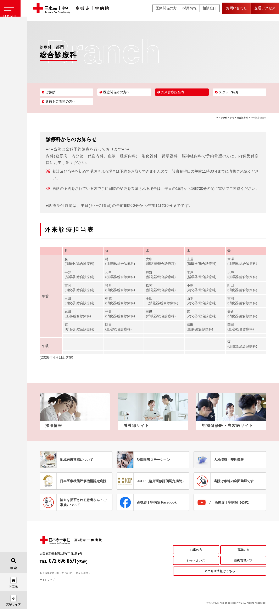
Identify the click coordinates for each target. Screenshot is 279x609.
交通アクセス (264, 10)
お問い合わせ (236, 10)
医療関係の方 (166, 10)
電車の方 (243, 549)
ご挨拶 (51, 92)
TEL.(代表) (64, 561)
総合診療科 (242, 117)
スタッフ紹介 (229, 92)
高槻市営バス (243, 560)
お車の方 (196, 549)
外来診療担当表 (172, 92)
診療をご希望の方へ (61, 101)
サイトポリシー (84, 573)
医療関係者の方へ (116, 92)
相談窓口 (209, 10)
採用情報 (190, 10)
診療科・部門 (227, 117)
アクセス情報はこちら (219, 571)
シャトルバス (196, 560)
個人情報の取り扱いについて (56, 573)
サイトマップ (47, 579)
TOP (215, 117)
